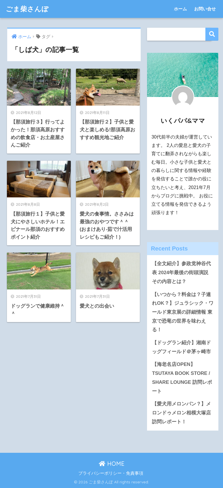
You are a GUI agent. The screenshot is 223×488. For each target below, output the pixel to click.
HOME (111, 463)
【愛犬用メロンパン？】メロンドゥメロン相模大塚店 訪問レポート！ (181, 412)
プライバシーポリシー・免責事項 (110, 473)
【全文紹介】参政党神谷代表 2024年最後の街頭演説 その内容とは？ (181, 272)
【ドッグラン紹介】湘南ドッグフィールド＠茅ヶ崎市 (181, 347)
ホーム (180, 8)
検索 (211, 34)
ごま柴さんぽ (27, 9)
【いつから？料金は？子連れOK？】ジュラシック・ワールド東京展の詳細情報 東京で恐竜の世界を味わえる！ (182, 312)
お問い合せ (205, 8)
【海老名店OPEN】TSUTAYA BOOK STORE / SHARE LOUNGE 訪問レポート (182, 378)
